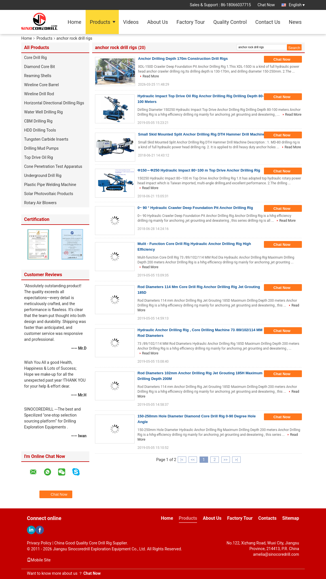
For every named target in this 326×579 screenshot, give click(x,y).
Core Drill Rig (35, 57)
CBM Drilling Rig (38, 121)
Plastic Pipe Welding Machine (50, 184)
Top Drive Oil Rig (38, 157)
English (297, 5)
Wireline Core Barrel (41, 85)
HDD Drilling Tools (40, 130)
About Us (157, 22)
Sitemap (290, 518)
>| (236, 459)
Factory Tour (191, 22)
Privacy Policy (39, 543)
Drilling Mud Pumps (41, 148)
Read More (151, 76)
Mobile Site (39, 560)
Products (100, 22)
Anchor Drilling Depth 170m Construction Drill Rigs (183, 58)
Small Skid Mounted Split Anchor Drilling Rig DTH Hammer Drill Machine (201, 134)
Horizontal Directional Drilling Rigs (54, 103)
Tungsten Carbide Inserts (46, 139)
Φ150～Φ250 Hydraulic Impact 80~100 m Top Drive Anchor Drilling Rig (198, 170)
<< (193, 459)
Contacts (267, 518)
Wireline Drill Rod (39, 94)
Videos (131, 22)
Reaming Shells (37, 75)
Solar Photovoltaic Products (48, 193)
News (295, 22)
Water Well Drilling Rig (43, 112)
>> (225, 459)
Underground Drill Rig (43, 175)
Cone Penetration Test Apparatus (53, 166)
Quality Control (230, 22)
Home (74, 22)
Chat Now (266, 5)
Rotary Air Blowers (40, 202)
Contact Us (267, 22)
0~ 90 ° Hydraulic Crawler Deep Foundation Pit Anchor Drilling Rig (195, 208)
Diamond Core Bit (39, 66)
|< (181, 459)
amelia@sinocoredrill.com (276, 554)
